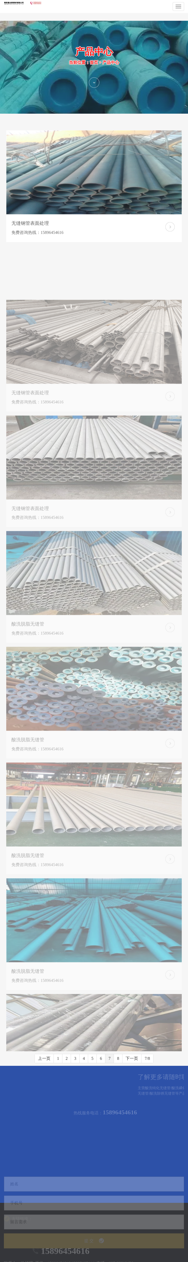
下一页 (132, 1058)
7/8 (147, 1058)
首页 (94, 71)
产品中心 (110, 71)
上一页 (44, 1058)
